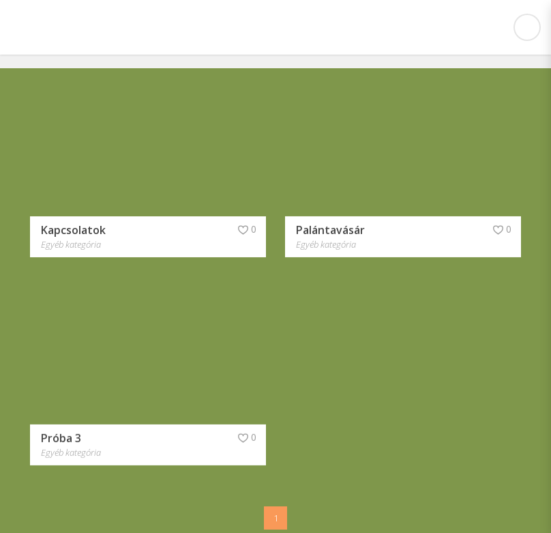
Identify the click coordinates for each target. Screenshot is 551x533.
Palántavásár (330, 228)
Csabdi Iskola (80, 27)
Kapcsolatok (73, 229)
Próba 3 (61, 434)
